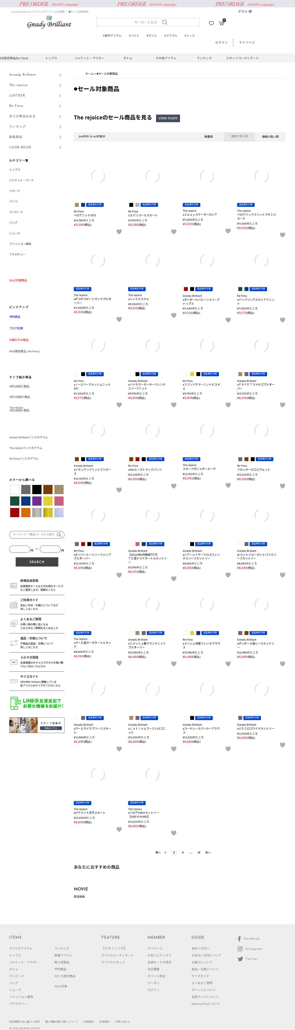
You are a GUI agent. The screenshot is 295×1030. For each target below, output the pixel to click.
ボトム (127, 58)
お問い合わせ (122, 1021)
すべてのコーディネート (117, 955)
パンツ (13, 202)
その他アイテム (166, 58)
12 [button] (199, 853)
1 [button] (165, 853)
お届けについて (202, 962)
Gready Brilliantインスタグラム (28, 437)
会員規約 (104, 1021)
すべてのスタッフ (113, 962)
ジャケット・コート (21, 180)
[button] (157, 853)
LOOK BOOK (20, 147)
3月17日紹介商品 (19, 397)
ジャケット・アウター (89, 58)
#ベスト (134, 35)
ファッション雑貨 (20, 244)
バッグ (13, 223)
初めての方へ (200, 948)
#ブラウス (170, 35)
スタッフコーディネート (242, 58)
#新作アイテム (112, 35)
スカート (14, 191)
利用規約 (89, 1021)
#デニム (152, 35)
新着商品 (16, 137)
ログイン (221, 42)
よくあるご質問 (202, 983)
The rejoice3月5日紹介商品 (19, 409)
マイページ (247, 42)
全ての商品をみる (22, 116)
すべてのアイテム (20, 948)
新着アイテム (63, 955)
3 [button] (182, 853)
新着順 (208, 137)
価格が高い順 (270, 137)
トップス (51, 58)
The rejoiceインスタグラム (25, 448)
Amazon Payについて (206, 1003)
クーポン (153, 983)
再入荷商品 (61, 962)
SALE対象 (60, 986)
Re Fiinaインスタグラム (23, 459)
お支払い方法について (206, 955)
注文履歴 (153, 969)
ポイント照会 (156, 976)
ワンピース (16, 212)
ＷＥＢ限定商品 (64, 976)
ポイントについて (203, 990)
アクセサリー (17, 255)
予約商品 (60, 969)
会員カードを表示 (159, 962)
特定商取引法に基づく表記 (24, 1021)
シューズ (14, 233)
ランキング (204, 58)
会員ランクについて (205, 996)
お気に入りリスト (159, 955)
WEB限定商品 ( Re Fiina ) (24, 351)
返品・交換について (205, 969)
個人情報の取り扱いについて (61, 1021)
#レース (190, 35)
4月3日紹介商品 (19, 387)
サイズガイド (200, 976)
